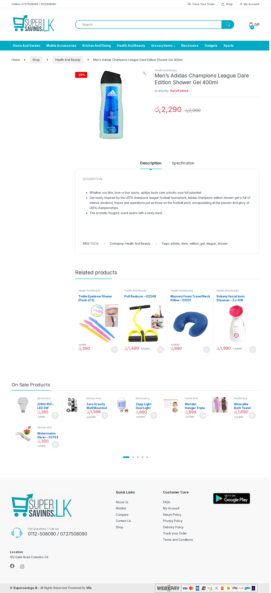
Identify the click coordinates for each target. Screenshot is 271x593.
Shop (226, 4)
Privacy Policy (172, 521)
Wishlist (121, 508)
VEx (89, 588)
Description (151, 163)
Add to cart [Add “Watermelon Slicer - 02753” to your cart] (55, 444)
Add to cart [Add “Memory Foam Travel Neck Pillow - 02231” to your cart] (206, 349)
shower (223, 243)
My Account (249, 4)
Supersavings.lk (25, 588)
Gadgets (211, 45)
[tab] (151, 165)
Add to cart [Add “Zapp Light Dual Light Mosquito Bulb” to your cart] (153, 415)
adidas (175, 243)
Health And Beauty (131, 45)
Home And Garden (26, 45)
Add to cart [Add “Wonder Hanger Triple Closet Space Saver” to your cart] (203, 415)
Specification (183, 163)
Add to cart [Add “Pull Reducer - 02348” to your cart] (160, 349)
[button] (126, 457)
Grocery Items (162, 45)
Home (16, 60)
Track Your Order (201, 4)
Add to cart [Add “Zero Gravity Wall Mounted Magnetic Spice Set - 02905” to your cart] (104, 415)
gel (202, 243)
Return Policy (172, 514)
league (211, 243)
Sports (229, 45)
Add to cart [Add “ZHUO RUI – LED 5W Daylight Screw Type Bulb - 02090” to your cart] (55, 415)
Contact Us (123, 521)
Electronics (189, 45)
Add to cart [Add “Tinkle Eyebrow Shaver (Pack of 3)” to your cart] (114, 349)
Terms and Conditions (178, 539)
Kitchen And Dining (96, 45)
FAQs (166, 502)
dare (184, 243)
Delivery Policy (173, 527)
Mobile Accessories (61, 45)
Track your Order (175, 533)
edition (194, 243)
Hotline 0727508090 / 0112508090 (34, 4)
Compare (122, 514)
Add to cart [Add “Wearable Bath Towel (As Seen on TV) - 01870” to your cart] (252, 415)
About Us (122, 502)
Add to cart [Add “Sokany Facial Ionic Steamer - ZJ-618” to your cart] (252, 349)
